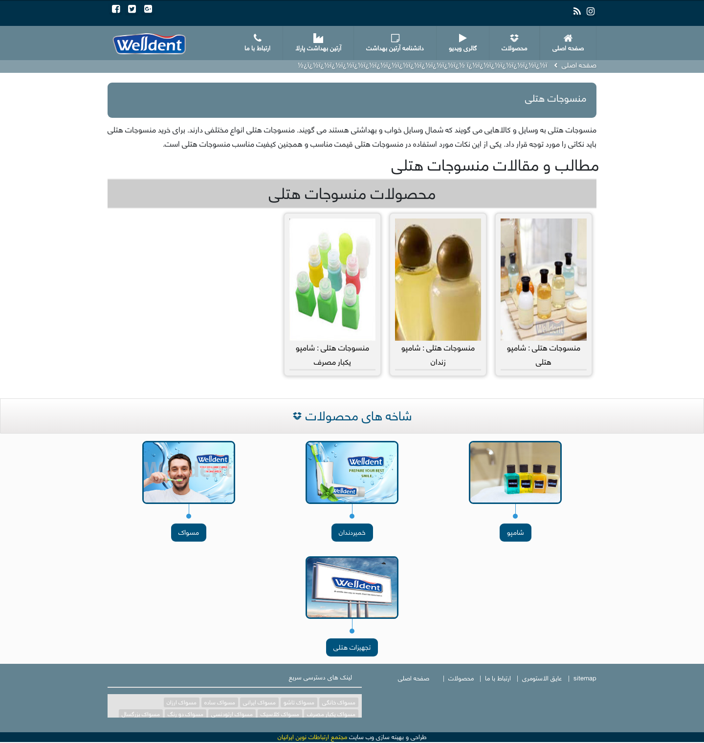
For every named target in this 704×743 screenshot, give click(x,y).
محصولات (514, 43)
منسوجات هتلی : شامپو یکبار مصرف (332, 294)
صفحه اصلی (568, 43)
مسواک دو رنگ (185, 714)
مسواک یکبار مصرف (331, 714)
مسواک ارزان (182, 702)
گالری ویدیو (463, 43)
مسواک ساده (219, 702)
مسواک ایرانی (259, 702)
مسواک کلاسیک (280, 714)
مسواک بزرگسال (141, 714)
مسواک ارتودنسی (232, 714)
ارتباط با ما (257, 43)
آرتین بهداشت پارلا (318, 43)
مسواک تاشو (299, 702)
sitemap (584, 678)
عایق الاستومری (542, 678)
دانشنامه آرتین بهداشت (395, 43)
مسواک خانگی (338, 702)
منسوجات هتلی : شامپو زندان (438, 294)
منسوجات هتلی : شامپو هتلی (544, 294)
